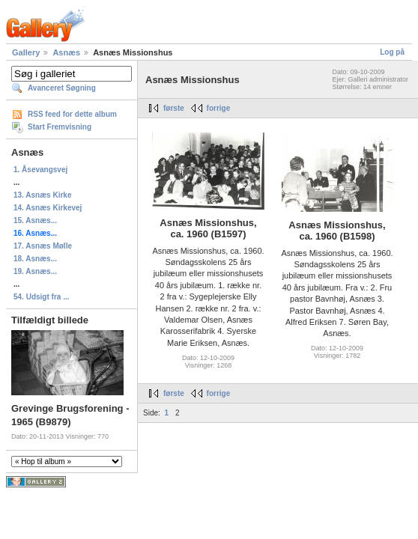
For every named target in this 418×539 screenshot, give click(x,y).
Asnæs (66, 52)
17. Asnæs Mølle (42, 246)
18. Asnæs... (35, 259)
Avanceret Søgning (62, 88)
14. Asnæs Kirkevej (47, 208)
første (173, 108)
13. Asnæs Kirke (42, 195)
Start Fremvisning (59, 127)
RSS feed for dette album (72, 114)
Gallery (26, 52)
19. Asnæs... (35, 271)
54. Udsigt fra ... (41, 297)
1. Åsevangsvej (40, 169)
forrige (219, 108)
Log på (392, 52)
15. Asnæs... (35, 220)
